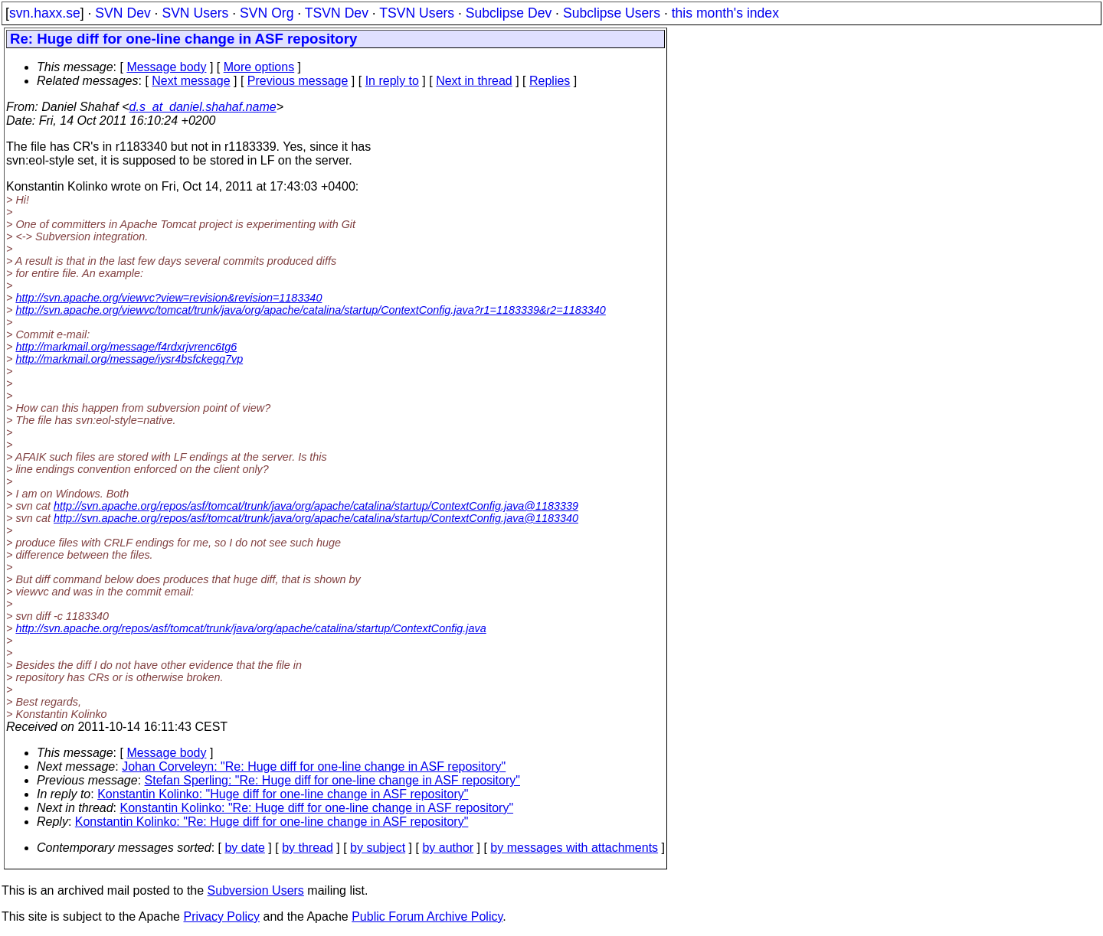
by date (244, 847)
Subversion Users (256, 890)
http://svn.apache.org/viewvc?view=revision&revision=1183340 (168, 298)
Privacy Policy (221, 916)
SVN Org (266, 13)
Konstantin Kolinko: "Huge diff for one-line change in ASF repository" (282, 794)
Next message (191, 80)
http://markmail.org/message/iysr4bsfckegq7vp (129, 359)
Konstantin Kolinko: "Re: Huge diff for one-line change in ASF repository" (317, 807)
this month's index (725, 13)
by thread (307, 847)
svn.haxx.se (44, 13)
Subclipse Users (611, 13)
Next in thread (474, 80)
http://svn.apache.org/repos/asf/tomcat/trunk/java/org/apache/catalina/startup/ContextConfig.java (250, 628)
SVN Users (195, 13)
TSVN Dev (336, 13)
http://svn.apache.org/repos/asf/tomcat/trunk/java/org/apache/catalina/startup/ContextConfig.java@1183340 (316, 518)
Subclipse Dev (509, 13)
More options (259, 66)
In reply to (392, 80)
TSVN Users (416, 13)
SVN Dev (122, 13)
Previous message (298, 80)
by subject (377, 847)
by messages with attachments (574, 847)
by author (447, 847)
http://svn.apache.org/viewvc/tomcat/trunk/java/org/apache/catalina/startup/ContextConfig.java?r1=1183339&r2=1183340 (310, 310)
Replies (549, 80)
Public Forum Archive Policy (427, 916)
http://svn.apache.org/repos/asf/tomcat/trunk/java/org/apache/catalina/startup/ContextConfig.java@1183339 (316, 506)
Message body (166, 66)
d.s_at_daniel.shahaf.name (203, 106)
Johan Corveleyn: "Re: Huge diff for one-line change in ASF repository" (314, 766)
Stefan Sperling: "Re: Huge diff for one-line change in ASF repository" (332, 780)
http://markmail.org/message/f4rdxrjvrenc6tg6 (126, 347)
